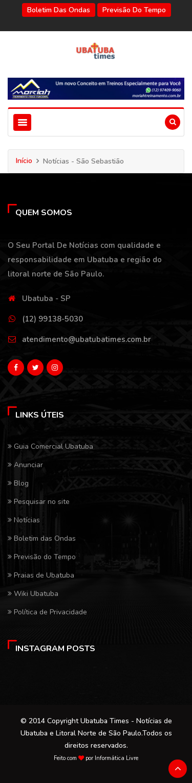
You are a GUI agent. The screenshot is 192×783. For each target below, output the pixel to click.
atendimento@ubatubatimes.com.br (86, 339)
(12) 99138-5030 (52, 319)
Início (24, 161)
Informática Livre (116, 758)
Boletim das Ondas (58, 10)
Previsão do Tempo (134, 10)
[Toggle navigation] (22, 122)
